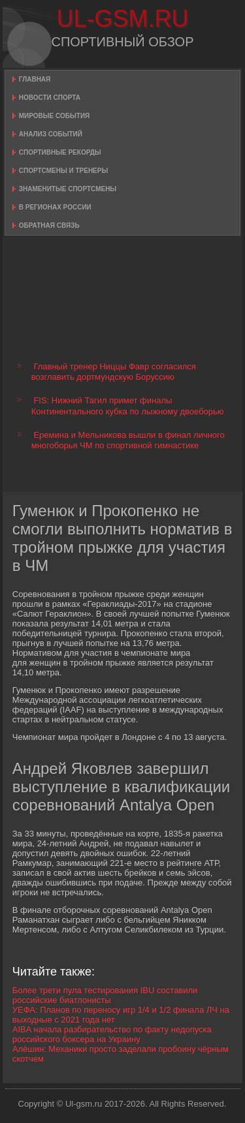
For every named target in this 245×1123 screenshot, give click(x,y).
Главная (35, 79)
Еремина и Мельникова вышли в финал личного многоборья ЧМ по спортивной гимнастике (128, 440)
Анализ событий (50, 134)
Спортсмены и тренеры (63, 170)
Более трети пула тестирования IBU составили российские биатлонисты (105, 995)
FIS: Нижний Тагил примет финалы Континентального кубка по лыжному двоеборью (127, 405)
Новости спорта (49, 97)
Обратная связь (49, 225)
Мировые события (54, 115)
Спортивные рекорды (60, 152)
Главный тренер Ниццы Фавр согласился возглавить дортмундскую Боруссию (113, 372)
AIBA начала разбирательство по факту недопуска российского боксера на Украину (112, 1034)
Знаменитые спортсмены (67, 188)
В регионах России (55, 207)
